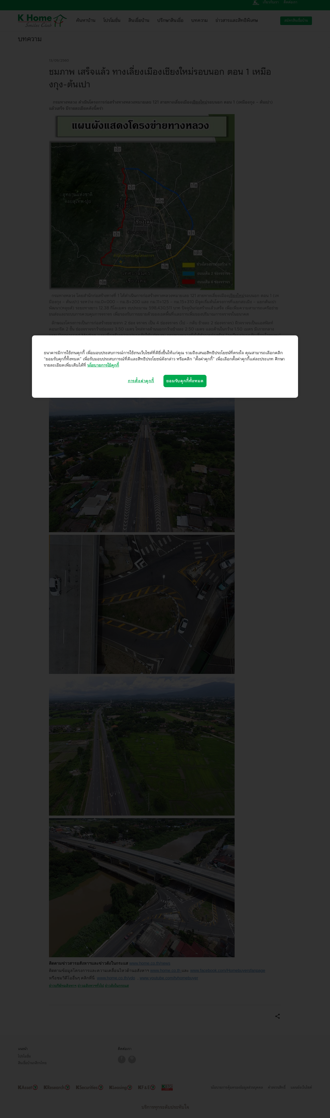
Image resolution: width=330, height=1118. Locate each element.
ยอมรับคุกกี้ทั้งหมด (184, 381)
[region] (165, 366)
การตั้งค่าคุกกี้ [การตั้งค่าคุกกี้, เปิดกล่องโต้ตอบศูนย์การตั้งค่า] (141, 381)
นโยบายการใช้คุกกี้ (103, 365)
